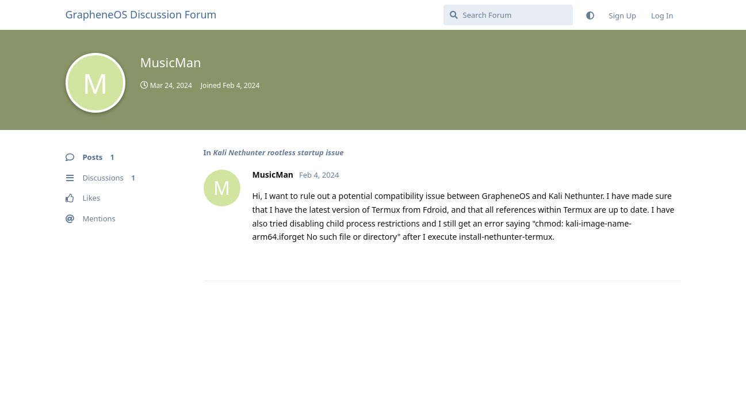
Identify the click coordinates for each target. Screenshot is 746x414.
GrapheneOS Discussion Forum (141, 14)
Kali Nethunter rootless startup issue (278, 152)
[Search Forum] (508, 15)
